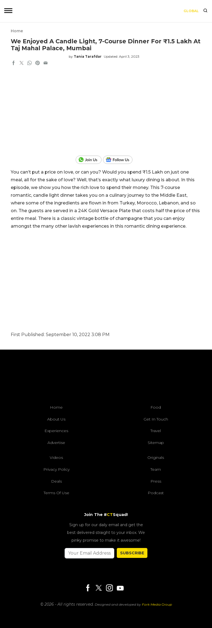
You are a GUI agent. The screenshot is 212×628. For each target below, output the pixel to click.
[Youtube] (120, 588)
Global (191, 11)
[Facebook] (87, 588)
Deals (56, 481)
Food (155, 407)
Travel (155, 430)
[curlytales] (106, 378)
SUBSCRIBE (132, 552)
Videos (56, 457)
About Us (56, 419)
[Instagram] (109, 588)
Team (155, 469)
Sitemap (156, 442)
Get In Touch (156, 419)
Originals (155, 457)
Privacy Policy (56, 469)
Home (17, 30)
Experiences (56, 430)
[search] (205, 11)
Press (155, 481)
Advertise (56, 442)
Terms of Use (56, 492)
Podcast (156, 492)
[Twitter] (98, 588)
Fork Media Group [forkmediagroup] (157, 604)
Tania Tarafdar (88, 56)
